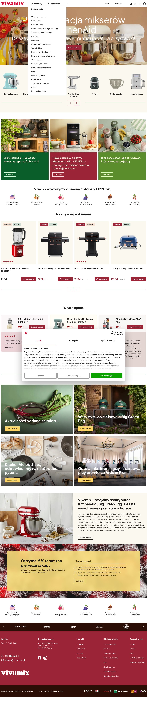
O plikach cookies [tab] (107, 341)
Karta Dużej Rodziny (111, 658)
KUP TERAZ (9, 174)
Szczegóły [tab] (73, 341)
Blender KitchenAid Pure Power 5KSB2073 (15, 269)
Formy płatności (110, 644)
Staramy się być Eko (137, 662)
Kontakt (118, 3)
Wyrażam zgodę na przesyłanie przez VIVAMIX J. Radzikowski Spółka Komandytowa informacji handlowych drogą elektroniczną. (99, 574)
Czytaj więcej (12, 428)
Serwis (107, 3)
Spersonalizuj (74, 376)
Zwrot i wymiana (110, 653)
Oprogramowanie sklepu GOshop (51, 691)
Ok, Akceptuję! (106, 376)
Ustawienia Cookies (111, 676)
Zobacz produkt (37, 327)
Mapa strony (81, 658)
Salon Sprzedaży (110, 671)
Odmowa (40, 376)
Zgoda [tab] (39, 341)
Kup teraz (107, 174)
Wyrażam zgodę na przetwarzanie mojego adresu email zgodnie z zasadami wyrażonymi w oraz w (102, 568)
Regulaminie (110, 569)
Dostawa (107, 649)
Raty (105, 662)
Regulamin (81, 649)
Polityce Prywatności (94, 569)
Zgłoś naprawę (109, 667)
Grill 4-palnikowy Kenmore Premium (54, 268)
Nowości (84, 3)
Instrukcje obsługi (137, 658)
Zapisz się (80, 581)
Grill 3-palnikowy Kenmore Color (88, 268)
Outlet (97, 3)
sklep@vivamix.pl (15, 660)
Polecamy (71, 3)
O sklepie (80, 644)
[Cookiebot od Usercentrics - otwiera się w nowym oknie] (113, 333)
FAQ (131, 653)
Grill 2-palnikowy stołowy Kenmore (127, 268)
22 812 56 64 (12, 655)
